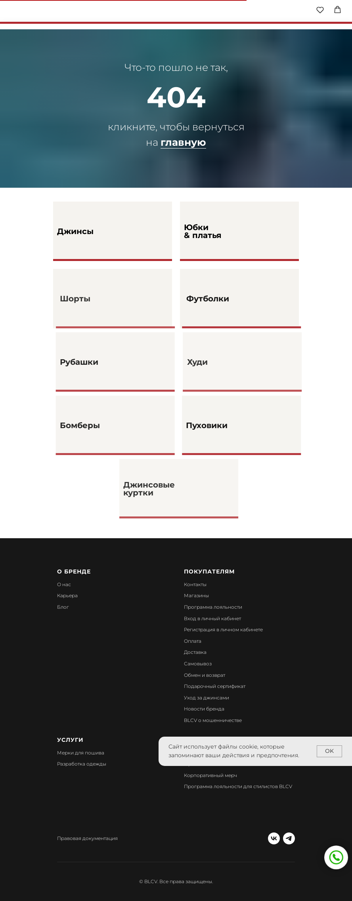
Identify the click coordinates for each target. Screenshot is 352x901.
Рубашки (95, 362)
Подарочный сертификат (214, 686)
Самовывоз (198, 664)
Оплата (192, 641)
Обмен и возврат (204, 675)
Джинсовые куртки (163, 488)
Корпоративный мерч (210, 775)
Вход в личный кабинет (212, 618)
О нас (64, 584)
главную (183, 142)
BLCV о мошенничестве (213, 720)
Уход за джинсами (206, 698)
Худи (211, 362)
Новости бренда (204, 709)
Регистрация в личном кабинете (223, 629)
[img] (176, 12)
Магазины (196, 595)
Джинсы (75, 231)
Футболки (225, 298)
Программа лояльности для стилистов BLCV (238, 786)
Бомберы (96, 425)
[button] (320, 9)
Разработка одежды (81, 764)
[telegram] (289, 838)
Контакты (195, 584)
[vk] (274, 838)
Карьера (67, 595)
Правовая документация (87, 838)
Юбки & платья (203, 231)
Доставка (195, 652)
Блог (63, 607)
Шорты (89, 298)
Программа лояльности (213, 607)
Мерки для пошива (80, 753)
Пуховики (224, 425)
